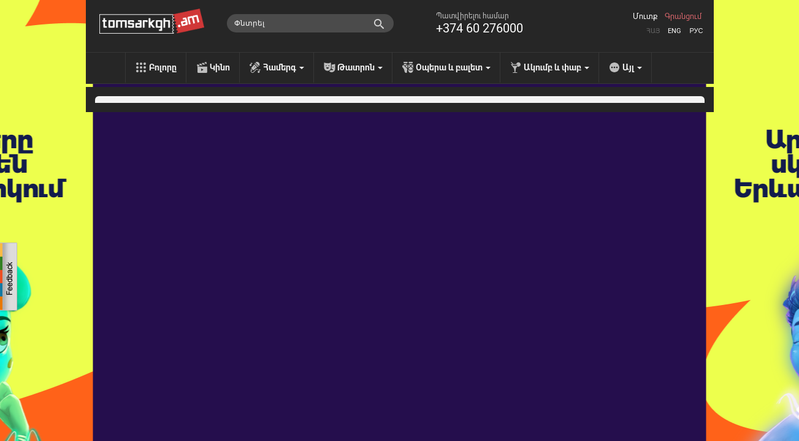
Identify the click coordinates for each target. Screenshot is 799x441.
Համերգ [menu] (283, 67)
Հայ (653, 31)
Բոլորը (163, 67)
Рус (696, 31)
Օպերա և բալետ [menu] (453, 67)
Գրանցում (683, 16)
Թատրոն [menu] (360, 67)
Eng (674, 31)
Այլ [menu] (632, 67)
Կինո (220, 67)
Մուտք (645, 16)
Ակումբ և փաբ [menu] (556, 67)
